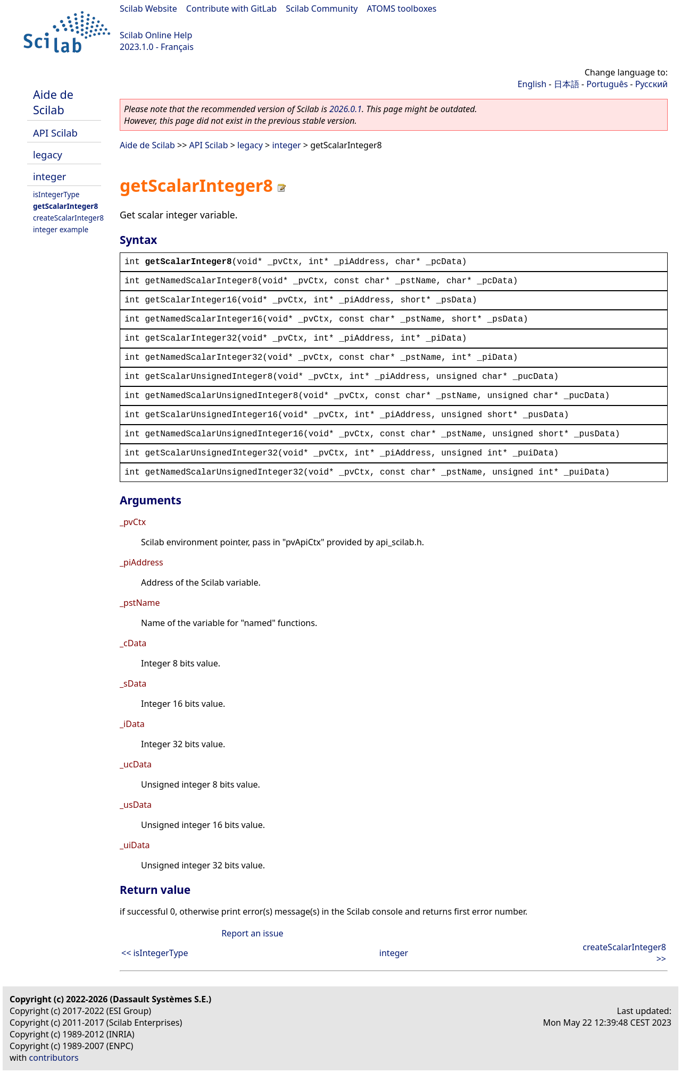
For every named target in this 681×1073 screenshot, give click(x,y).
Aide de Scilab (53, 102)
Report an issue (252, 933)
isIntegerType (56, 194)
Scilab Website (148, 8)
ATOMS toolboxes (402, 8)
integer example (60, 229)
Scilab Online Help (156, 35)
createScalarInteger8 (68, 218)
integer (49, 176)
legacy (47, 154)
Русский (651, 84)
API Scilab (55, 132)
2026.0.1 (345, 109)
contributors (54, 1057)
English (532, 84)
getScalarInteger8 (65, 206)
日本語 (566, 84)
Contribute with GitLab (231, 8)
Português (607, 84)
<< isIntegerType (154, 953)
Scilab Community (322, 8)
